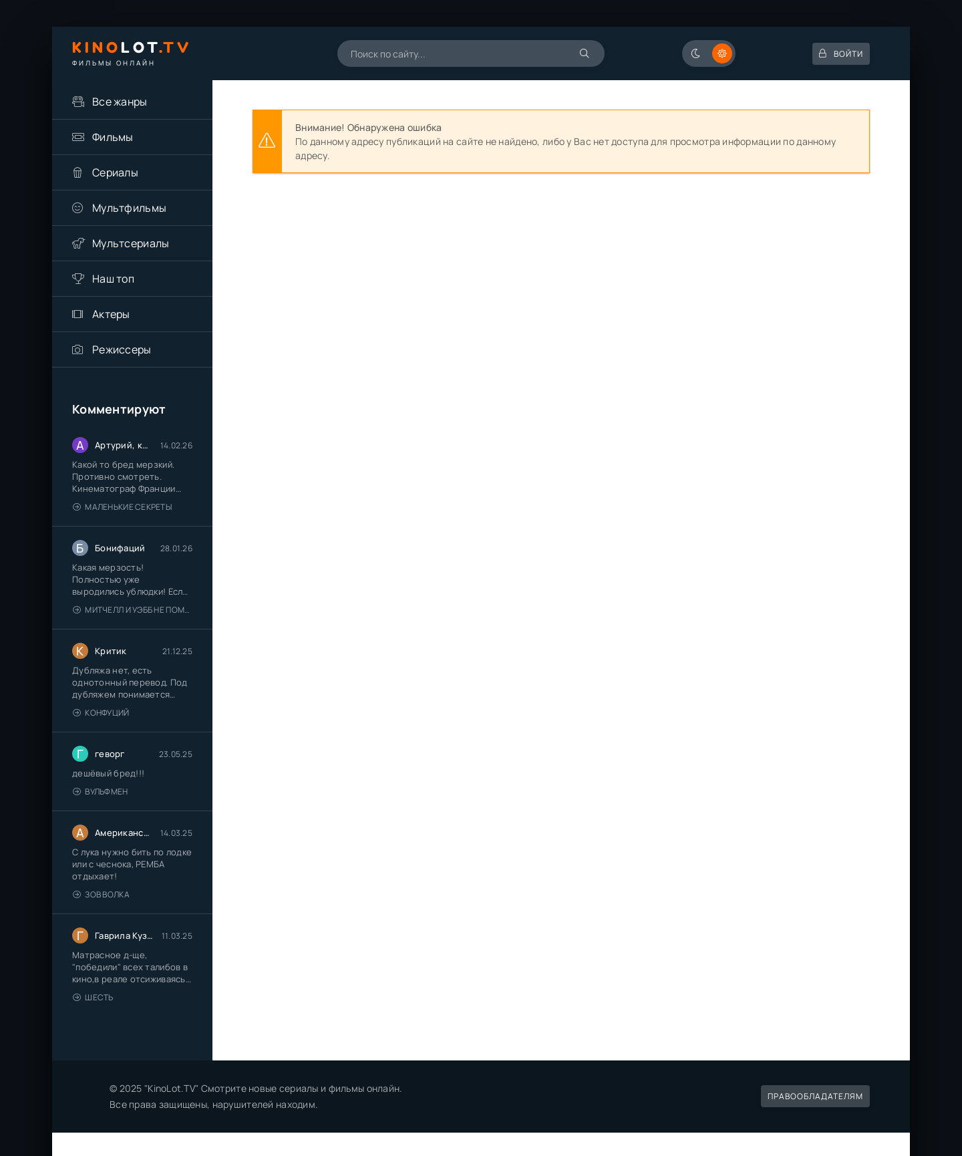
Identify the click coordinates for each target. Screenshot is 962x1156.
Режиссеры (122, 349)
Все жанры (120, 101)
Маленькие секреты (122, 507)
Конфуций (101, 712)
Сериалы (115, 172)
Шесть (93, 997)
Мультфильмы (129, 207)
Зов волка (101, 894)
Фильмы (113, 137)
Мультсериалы (130, 243)
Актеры (111, 314)
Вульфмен (100, 791)
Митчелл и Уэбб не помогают (132, 609)
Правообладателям (815, 1096)
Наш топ (113, 278)
